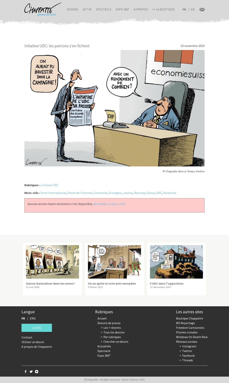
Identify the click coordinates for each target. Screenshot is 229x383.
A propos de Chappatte (37, 347)
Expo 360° (122, 9)
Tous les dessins (114, 332)
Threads (187, 360)
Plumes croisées (187, 332)
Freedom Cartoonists (190, 328)
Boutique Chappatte (189, 318)
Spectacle (103, 9)
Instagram (189, 346)
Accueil (102, 318)
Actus (87, 9)
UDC (159, 193)
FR (184, 9)
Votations (169, 193)
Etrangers (115, 193)
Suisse (151, 193)
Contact (27, 337)
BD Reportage (185, 323)
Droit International (53, 193)
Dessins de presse (109, 323)
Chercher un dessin (115, 341)
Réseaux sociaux (186, 341)
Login (36, 328)
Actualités (104, 346)
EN (193, 9)
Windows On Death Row (191, 337)
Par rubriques (112, 337)
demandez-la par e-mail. (110, 204)
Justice (128, 193)
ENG (33, 318)
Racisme (139, 193)
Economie (100, 193)
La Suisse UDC (49, 185)
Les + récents (112, 328)
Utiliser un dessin (33, 342)
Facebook (188, 355)
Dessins (72, 9)
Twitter (187, 351)
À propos (141, 9)
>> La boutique (163, 9)
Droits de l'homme (80, 193)
